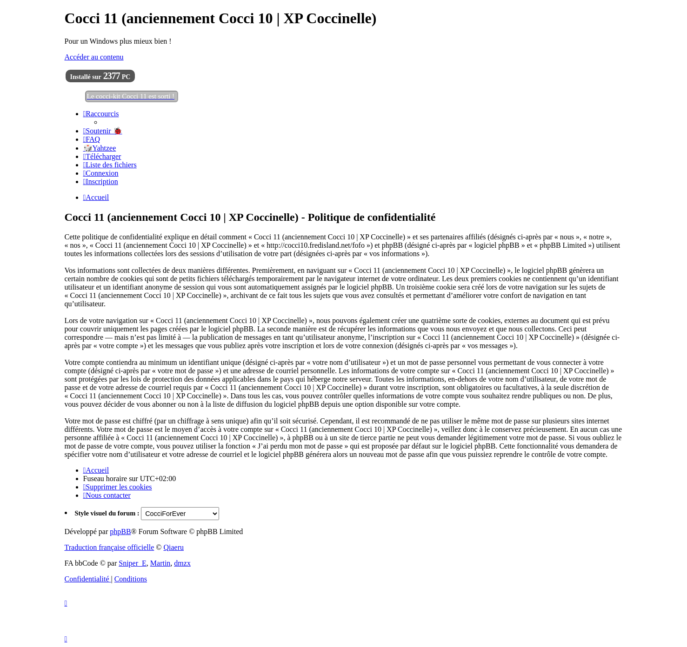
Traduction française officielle (109, 547)
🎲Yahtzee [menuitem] (99, 148)
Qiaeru (173, 547)
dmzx (182, 563)
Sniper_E (133, 563)
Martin (160, 563)
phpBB (120, 531)
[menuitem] (102, 131)
